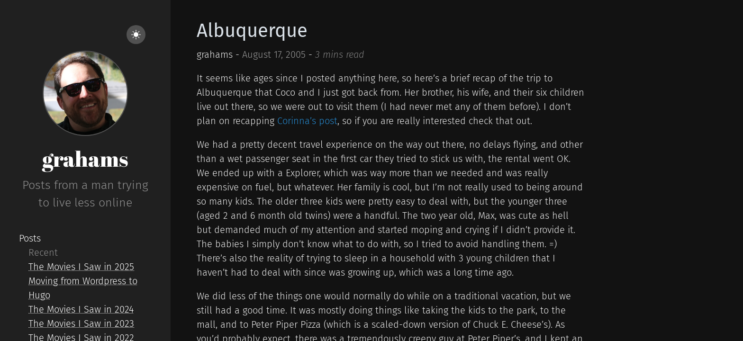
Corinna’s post (307, 120)
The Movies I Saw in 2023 (81, 323)
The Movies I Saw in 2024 (81, 309)
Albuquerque (252, 30)
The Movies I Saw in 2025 (81, 266)
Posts (30, 238)
